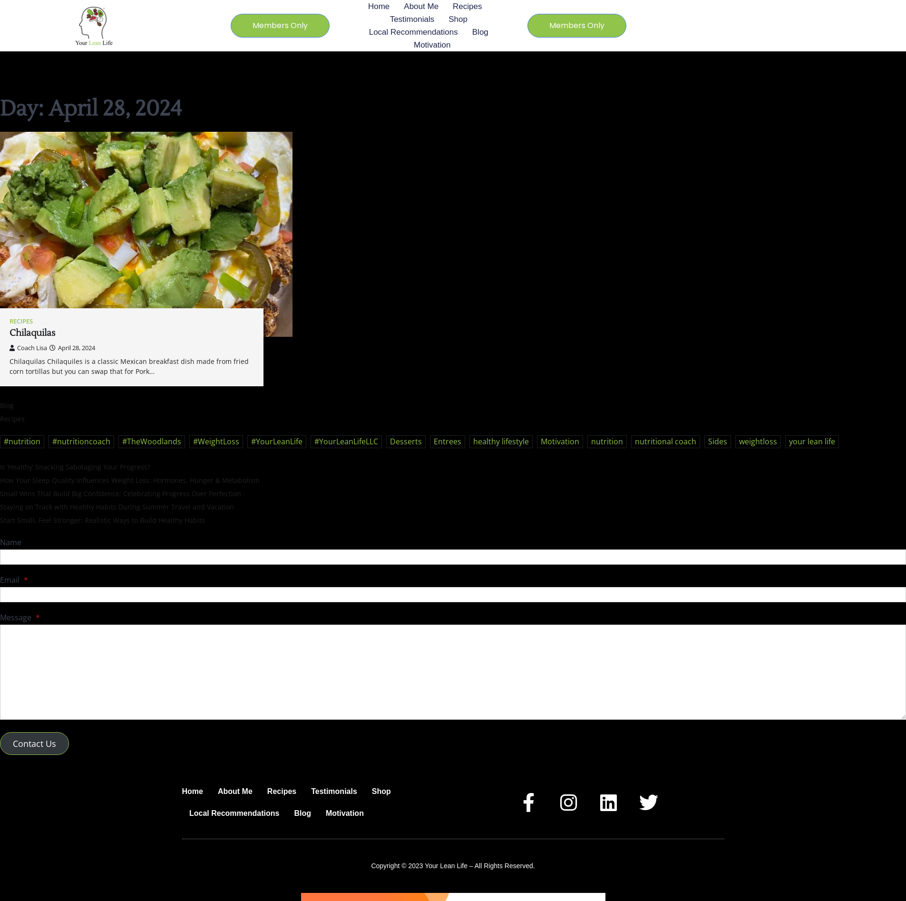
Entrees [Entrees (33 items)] (447, 441)
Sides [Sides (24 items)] (717, 441)
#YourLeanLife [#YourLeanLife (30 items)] (276, 441)
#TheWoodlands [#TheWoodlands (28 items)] (151, 441)
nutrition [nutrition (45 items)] (607, 441)
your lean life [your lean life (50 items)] (812, 441)
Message (20, 617)
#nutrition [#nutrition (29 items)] (22, 441)
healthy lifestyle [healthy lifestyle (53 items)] (501, 441)
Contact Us (34, 743)
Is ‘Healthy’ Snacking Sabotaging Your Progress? (75, 466)
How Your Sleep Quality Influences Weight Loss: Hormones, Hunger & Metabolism (130, 480)
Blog (480, 32)
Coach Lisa (28, 347)
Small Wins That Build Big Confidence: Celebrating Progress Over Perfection (120, 493)
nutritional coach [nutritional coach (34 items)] (665, 441)
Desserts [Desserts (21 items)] (406, 441)
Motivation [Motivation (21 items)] (560, 441)
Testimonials (412, 19)
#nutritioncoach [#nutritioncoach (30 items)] (81, 441)
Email (14, 580)
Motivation (432, 44)
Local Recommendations (413, 32)
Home (379, 6)
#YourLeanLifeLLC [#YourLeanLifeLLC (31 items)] (346, 441)
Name (10, 542)
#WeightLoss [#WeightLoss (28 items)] (216, 441)
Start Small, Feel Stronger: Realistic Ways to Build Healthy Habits (102, 520)
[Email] (453, 594)
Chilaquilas (32, 333)
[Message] (453, 672)
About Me (421, 6)
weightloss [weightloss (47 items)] (758, 441)
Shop (458, 19)
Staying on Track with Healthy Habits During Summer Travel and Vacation (117, 506)
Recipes (467, 6)
